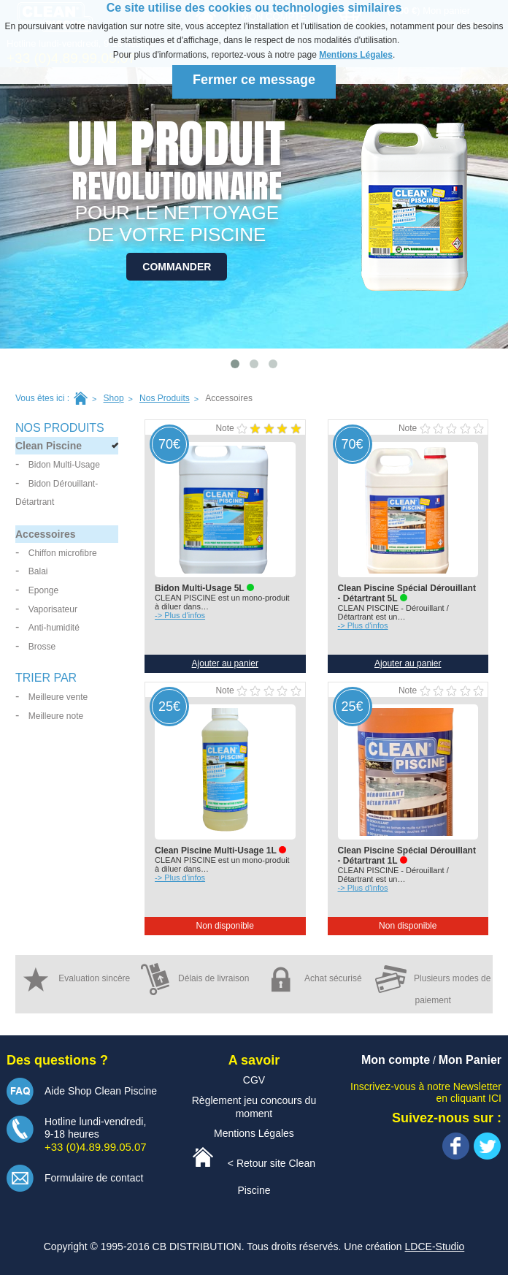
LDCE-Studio (435, 1246)
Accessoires (45, 534)
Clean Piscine (48, 446)
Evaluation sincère (75, 979)
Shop (114, 398)
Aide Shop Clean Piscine (101, 1091)
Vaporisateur (52, 609)
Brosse (41, 647)
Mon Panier (470, 1060)
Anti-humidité (54, 628)
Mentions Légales (356, 55)
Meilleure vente (58, 697)
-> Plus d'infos (180, 615)
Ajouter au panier (225, 663)
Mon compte (395, 1060)
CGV (254, 1080)
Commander (176, 267)
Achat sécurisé (314, 979)
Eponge (43, 590)
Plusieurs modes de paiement (432, 984)
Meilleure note (55, 716)
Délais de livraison (194, 979)
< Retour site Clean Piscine (254, 1171)
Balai (38, 571)
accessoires (229, 398)
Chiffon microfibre (62, 553)
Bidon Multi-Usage (64, 465)
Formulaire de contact (94, 1178)
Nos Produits (164, 398)
